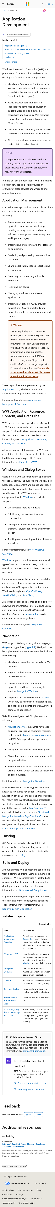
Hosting (21, 855)
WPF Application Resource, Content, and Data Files (27, 49)
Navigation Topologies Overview (18, 828)
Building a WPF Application (33, 890)
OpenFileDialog (34, 591)
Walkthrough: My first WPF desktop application (12, 1012)
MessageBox (32, 613)
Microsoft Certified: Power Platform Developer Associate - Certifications (23, 1145)
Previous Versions (25, 1190)
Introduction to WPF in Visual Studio (10, 1000)
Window (27, 497)
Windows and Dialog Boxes (17, 53)
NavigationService (17, 726)
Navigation (9, 57)
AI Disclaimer (8, 1190)
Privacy (19, 1194)
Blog (39, 1190)
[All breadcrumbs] (4, 10)
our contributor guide (34, 1050)
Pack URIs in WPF (28, 462)
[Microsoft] (27, 4)
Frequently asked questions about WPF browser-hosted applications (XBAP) (30, 372)
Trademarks (7, 1202)
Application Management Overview (10, 939)
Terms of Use (36, 1198)
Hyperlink (30, 647)
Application (8, 389)
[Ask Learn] (45, 10)
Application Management (16, 45)
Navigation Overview (34, 781)
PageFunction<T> (38, 807)
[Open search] (42, 4)
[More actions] (50, 10)
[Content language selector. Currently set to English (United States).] (15, 1176)
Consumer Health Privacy (13, 1198)
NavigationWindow (27, 691)
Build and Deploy (11, 989)
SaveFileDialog (9, 595)
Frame (45, 697)
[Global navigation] (3, 4)
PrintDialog (28, 595)
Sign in (49, 3)
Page (5, 647)
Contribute (7, 1194)
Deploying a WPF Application (17, 908)
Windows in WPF (11, 953)
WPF (12, 10)
